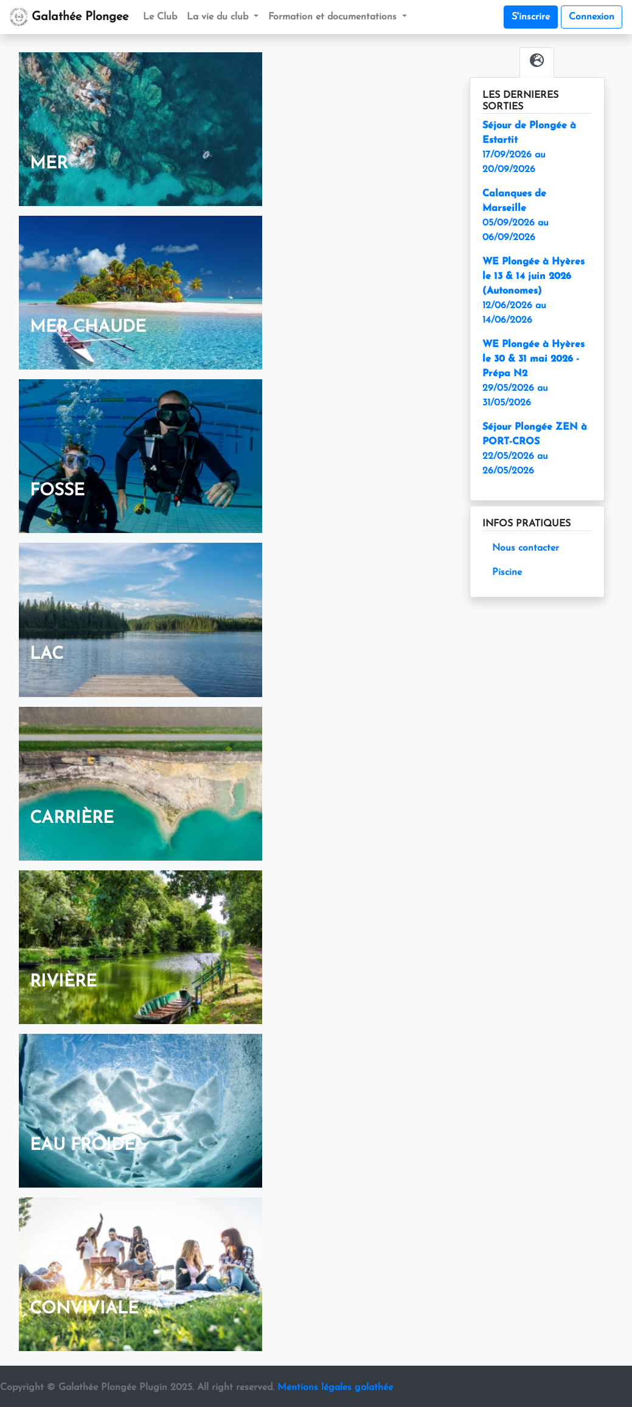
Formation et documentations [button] (334, 17)
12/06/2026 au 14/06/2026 (533, 291)
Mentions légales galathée (335, 1387)
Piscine (507, 572)
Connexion (591, 17)
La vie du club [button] (219, 17)
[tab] (536, 62)
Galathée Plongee (69, 17)
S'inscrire (531, 17)
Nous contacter (525, 548)
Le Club (160, 17)
